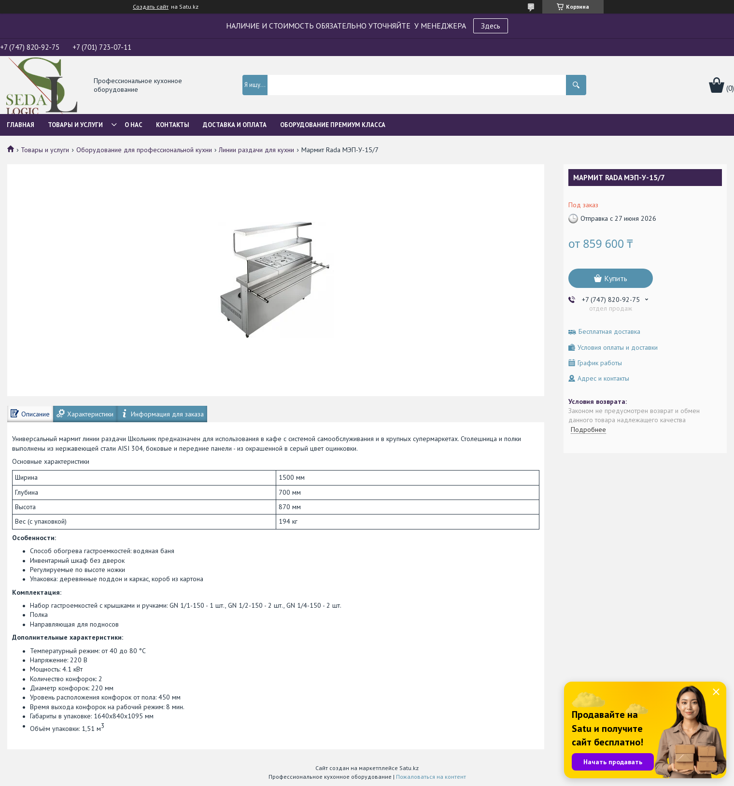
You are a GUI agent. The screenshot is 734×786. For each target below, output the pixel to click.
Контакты (172, 125)
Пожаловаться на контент (431, 776)
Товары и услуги (75, 125)
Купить (615, 278)
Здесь (490, 25)
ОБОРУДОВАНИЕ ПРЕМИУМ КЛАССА (332, 125)
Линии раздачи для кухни (256, 149)
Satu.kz (409, 768)
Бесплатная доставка (609, 332)
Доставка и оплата (235, 125)
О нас (133, 125)
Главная (20, 125)
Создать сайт (151, 6)
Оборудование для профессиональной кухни (144, 149)
